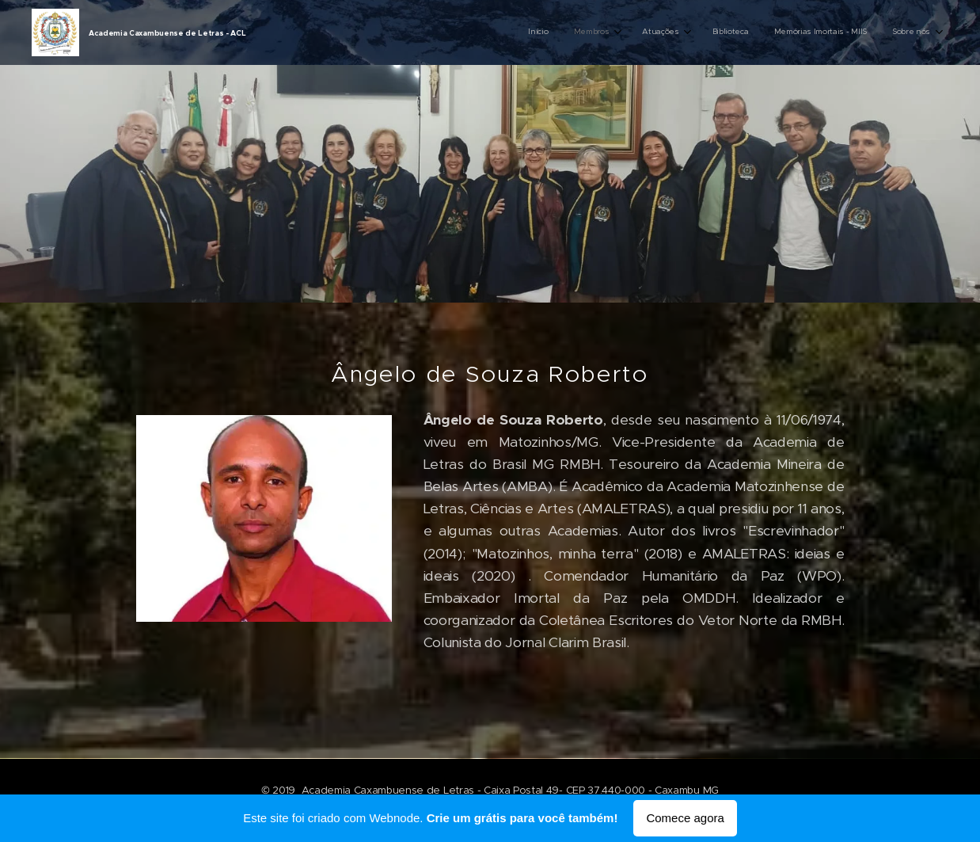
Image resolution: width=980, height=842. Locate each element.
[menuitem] (792, 32)
